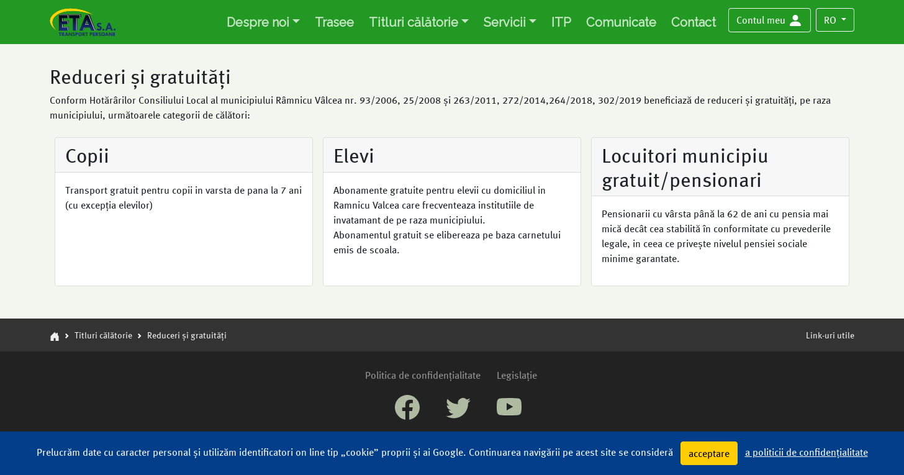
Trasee (334, 22)
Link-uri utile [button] (830, 334)
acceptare (709, 453)
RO (831, 19)
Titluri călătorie (413, 22)
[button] (769, 20)
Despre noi (258, 22)
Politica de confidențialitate (423, 375)
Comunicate (621, 22)
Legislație (517, 375)
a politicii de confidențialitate (806, 452)
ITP (561, 22)
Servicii (505, 22)
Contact (693, 22)
